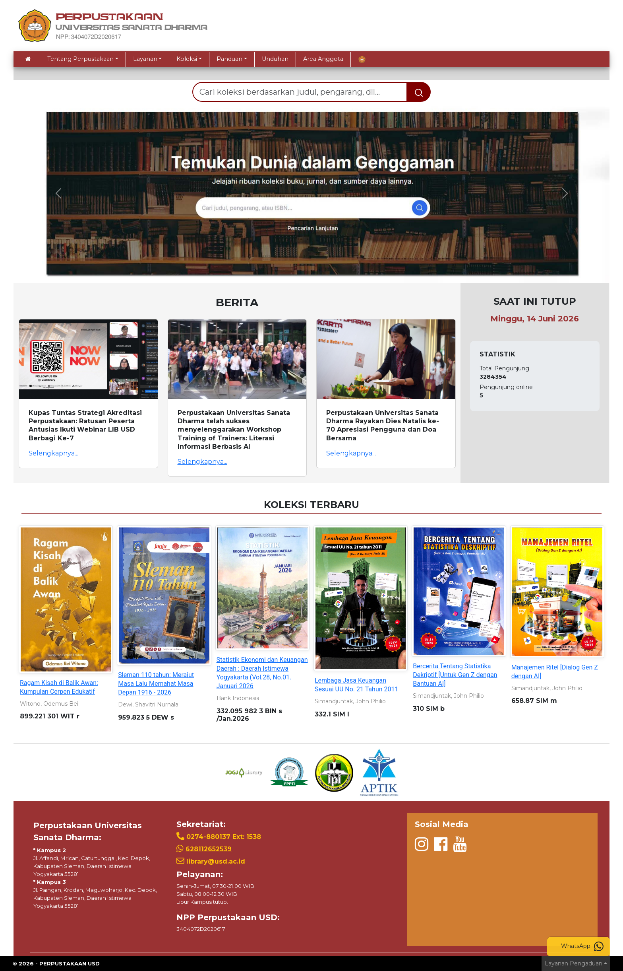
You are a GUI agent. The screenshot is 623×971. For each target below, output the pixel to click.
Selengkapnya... (53, 453)
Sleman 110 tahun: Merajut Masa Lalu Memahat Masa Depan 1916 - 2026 (156, 683)
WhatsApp (582, 946)
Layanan (145, 58)
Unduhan (275, 58)
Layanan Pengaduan (573, 963)
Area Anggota (323, 58)
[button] (58, 193)
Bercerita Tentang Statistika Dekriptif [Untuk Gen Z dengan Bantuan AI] (455, 674)
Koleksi (186, 58)
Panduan (229, 58)
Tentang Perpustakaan (80, 58)
